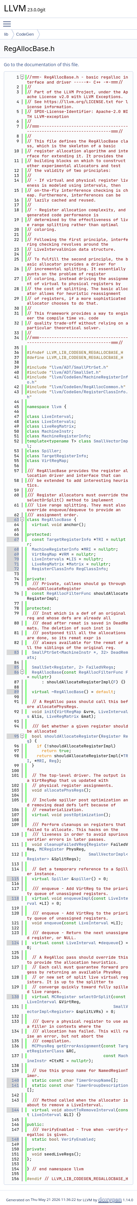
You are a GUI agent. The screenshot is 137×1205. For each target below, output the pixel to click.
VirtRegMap (54, 460)
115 (13, 878)
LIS (72, 559)
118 (13, 898)
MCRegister (51, 849)
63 (13, 519)
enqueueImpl (77, 898)
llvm (56, 406)
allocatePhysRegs (64, 790)
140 (13, 1080)
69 (13, 554)
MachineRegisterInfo (65, 436)
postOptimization (83, 814)
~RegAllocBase (68, 691)
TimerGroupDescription (102, 1085)
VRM (65, 554)
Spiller (50, 450)
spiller (82, 878)
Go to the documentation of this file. (41, 64)
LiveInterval (57, 416)
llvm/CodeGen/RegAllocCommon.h (87, 386)
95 (13, 736)
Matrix (76, 564)
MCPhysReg (43, 1046)
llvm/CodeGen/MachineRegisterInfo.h (77, 379)
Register (111, 736)
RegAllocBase (57, 519)
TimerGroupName (93, 1080)
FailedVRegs (99, 667)
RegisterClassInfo (53, 568)
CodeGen (25, 34)
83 (13, 652)
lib (6, 34)
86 (13, 672)
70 (13, 559)
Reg (52, 760)
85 (13, 667)
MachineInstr (57, 431)
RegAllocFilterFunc (69, 593)
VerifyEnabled (77, 1139)
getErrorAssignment (79, 1046)
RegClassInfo (91, 568)
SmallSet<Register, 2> (58, 667)
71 (13, 564)
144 (13, 1110)
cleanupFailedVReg (65, 844)
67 (13, 539)
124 (13, 942)
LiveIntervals (58, 421)
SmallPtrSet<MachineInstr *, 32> (70, 652)
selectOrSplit (95, 996)
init (49, 711)
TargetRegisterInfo (64, 456)
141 (13, 1085)
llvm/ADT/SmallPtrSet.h (79, 367)
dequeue (109, 942)
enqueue (53, 923)
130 (13, 996)
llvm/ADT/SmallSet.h (75, 372)
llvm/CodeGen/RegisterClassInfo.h (77, 394)
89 (13, 691)
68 (13, 549)
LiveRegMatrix (58, 426)
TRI (99, 539)
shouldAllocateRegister (71, 736)
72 (13, 568)
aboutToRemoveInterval (90, 1110)
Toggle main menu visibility (8, 21)
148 (13, 1139)
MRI (87, 549)
